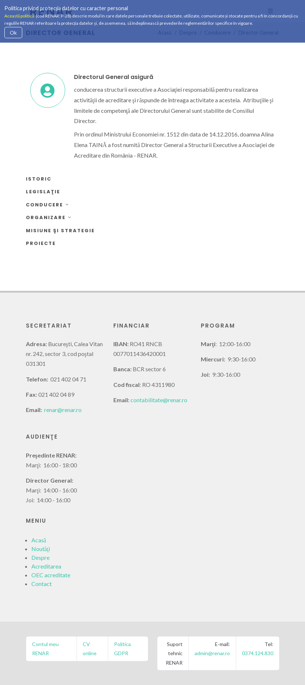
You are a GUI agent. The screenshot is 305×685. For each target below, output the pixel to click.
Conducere (47, 204)
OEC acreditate (50, 574)
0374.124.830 (257, 653)
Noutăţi (40, 548)
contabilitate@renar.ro (158, 399)
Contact (41, 583)
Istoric (38, 178)
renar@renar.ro (63, 409)
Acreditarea (46, 566)
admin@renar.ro (212, 653)
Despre (40, 557)
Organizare (49, 217)
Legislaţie (43, 191)
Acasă (38, 539)
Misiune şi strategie (60, 230)
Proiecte (41, 243)
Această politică (19, 16)
